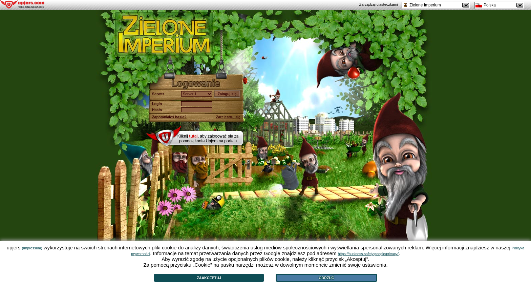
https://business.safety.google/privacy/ (368, 254)
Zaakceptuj (209, 278)
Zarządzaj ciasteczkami (378, 4)
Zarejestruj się (228, 117)
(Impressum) (32, 248)
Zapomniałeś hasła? (169, 117)
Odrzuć (326, 278)
